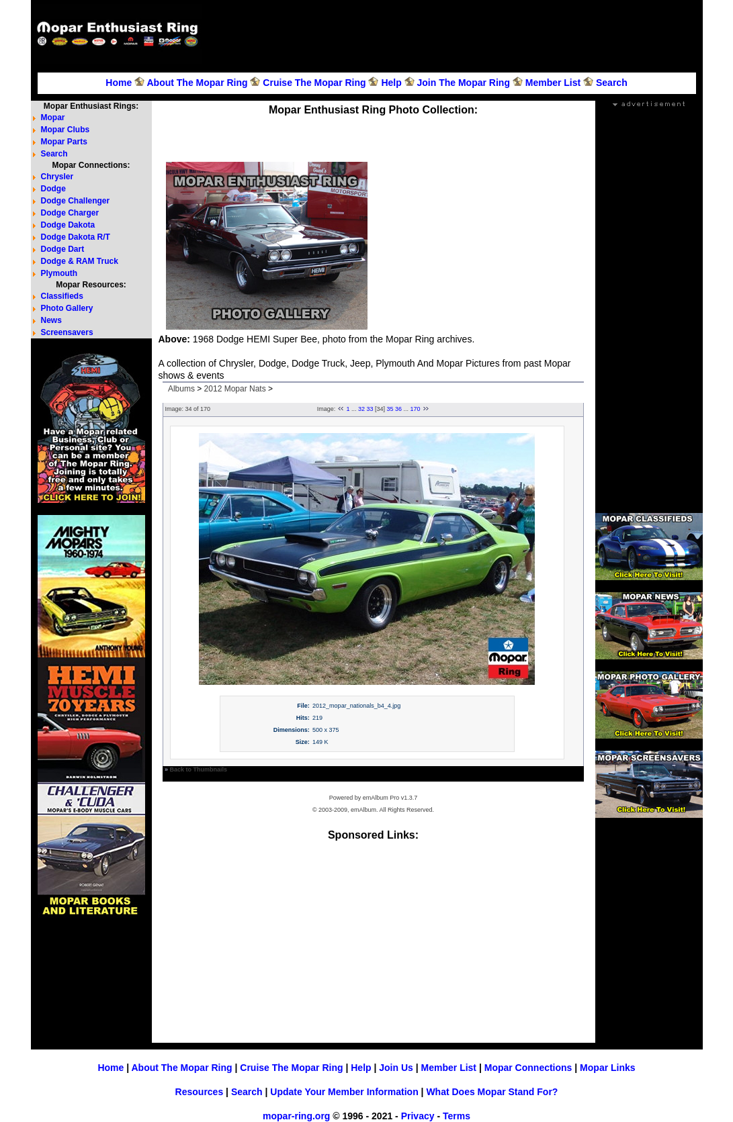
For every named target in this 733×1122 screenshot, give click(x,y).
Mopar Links (607, 1067)
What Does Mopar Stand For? (492, 1091)
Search (612, 82)
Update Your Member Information (344, 1091)
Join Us (396, 1067)
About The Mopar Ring (196, 82)
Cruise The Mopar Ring (314, 82)
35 (390, 409)
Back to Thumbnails (199, 769)
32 (361, 409)
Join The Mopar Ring (463, 82)
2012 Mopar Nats (235, 388)
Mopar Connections (528, 1067)
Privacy (418, 1116)
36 (398, 409)
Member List (552, 82)
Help (391, 82)
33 (369, 409)
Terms (456, 1116)
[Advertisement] (454, 34)
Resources (199, 1091)
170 (416, 409)
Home (118, 82)
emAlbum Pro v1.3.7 (390, 797)
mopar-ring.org (296, 1116)
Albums (181, 388)
